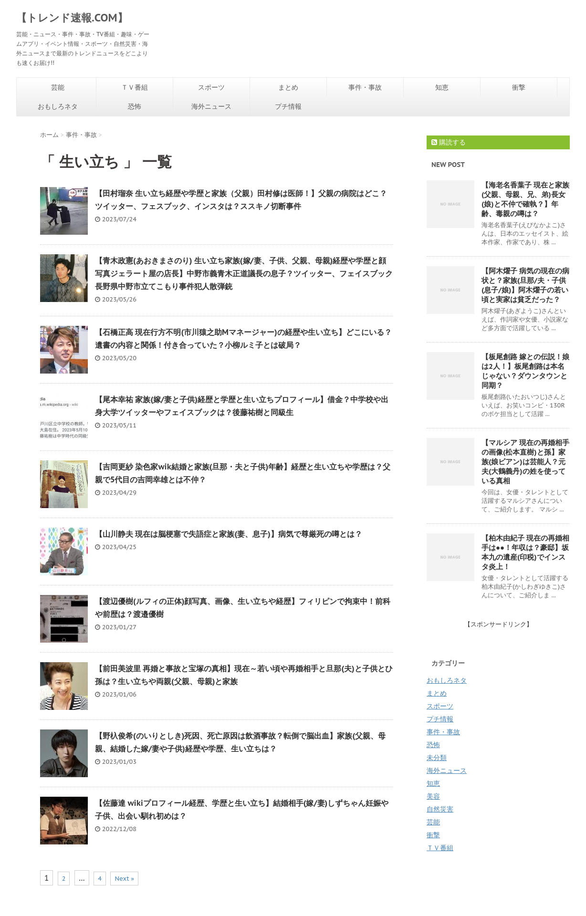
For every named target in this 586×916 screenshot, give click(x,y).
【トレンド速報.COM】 (72, 17)
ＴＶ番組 (134, 87)
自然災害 (440, 809)
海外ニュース (211, 106)
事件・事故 (365, 87)
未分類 (437, 757)
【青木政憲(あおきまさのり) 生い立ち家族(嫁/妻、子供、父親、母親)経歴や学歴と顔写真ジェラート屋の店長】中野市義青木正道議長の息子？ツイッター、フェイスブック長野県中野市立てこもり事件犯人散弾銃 (244, 273)
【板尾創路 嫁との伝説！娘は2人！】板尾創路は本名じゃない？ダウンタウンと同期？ (525, 371)
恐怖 (134, 106)
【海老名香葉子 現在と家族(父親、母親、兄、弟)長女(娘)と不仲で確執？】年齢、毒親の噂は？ (525, 199)
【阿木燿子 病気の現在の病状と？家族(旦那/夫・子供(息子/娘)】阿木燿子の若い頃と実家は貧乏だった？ (525, 285)
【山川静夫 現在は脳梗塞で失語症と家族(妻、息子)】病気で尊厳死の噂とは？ (228, 534)
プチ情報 (288, 106)
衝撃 (518, 87)
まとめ (288, 87)
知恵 (442, 87)
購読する (448, 142)
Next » (124, 878)
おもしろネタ (58, 106)
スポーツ (211, 87)
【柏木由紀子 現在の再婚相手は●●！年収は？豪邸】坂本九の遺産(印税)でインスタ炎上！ (525, 552)
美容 (433, 796)
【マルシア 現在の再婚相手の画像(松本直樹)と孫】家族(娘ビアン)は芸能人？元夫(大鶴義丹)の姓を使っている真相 (525, 461)
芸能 (57, 87)
